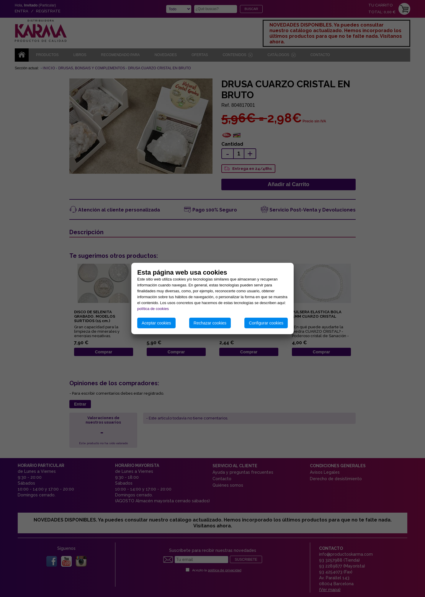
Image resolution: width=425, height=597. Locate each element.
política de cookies (153, 308)
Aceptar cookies (156, 323)
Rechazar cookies (210, 323)
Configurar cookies (266, 323)
